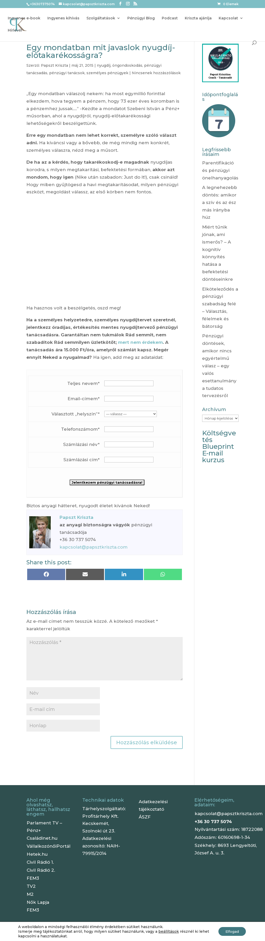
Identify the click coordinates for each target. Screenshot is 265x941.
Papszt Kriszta (54, 65)
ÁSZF (145, 816)
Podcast (170, 18)
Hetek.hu (37, 854)
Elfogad (231, 931)
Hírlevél (15, 30)
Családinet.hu (42, 838)
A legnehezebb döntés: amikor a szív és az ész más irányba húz (219, 202)
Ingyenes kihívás (63, 18)
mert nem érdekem (140, 342)
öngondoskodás (127, 65)
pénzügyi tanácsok (67, 73)
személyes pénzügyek (107, 73)
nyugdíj (104, 65)
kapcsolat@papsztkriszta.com (94, 547)
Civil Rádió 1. (40, 862)
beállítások (168, 931)
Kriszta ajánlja (198, 18)
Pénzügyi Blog (141, 18)
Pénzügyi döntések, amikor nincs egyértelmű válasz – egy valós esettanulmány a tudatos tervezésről (219, 365)
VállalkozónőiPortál (48, 846)
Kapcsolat (228, 18)
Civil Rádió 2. (41, 870)
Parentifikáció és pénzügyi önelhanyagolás (220, 170)
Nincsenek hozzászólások (156, 73)
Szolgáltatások (100, 18)
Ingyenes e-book (24, 18)
